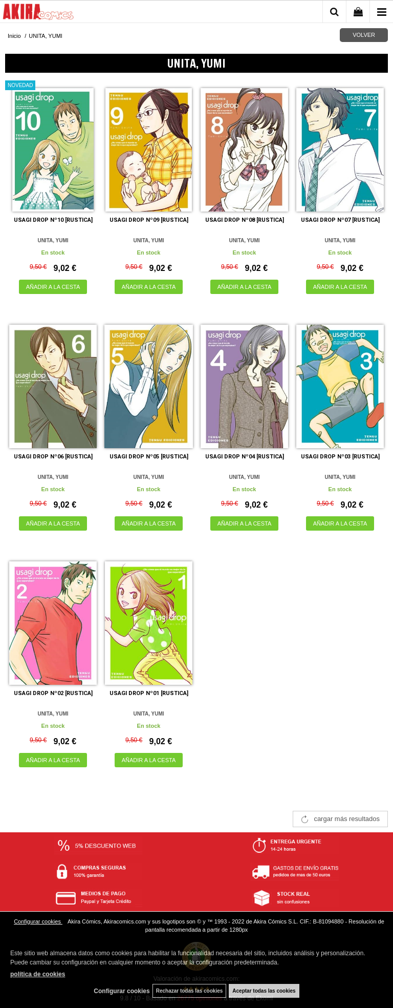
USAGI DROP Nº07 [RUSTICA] (340, 220)
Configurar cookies (38, 921)
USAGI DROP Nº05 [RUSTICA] (149, 456)
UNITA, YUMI (52, 240)
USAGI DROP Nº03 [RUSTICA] (340, 456)
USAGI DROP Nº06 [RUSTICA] (53, 456)
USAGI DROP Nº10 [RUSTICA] (53, 220)
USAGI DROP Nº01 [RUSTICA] (149, 693)
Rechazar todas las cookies (189, 991)
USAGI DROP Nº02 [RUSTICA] (53, 693)
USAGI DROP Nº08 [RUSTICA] (244, 220)
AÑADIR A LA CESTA (53, 287)
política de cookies (37, 974)
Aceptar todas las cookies (263, 991)
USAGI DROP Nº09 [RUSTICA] (149, 220)
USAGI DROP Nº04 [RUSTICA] (244, 456)
